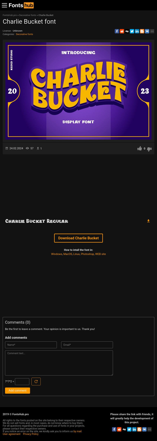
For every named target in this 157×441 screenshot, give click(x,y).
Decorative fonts (24, 34)
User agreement (12, 434)
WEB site (100, 254)
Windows (56, 254)
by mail (78, 431)
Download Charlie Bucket (78, 238)
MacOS (67, 254)
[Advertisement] (78, 185)
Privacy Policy (30, 434)
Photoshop (87, 254)
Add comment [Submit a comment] (17, 390)
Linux (76, 254)
